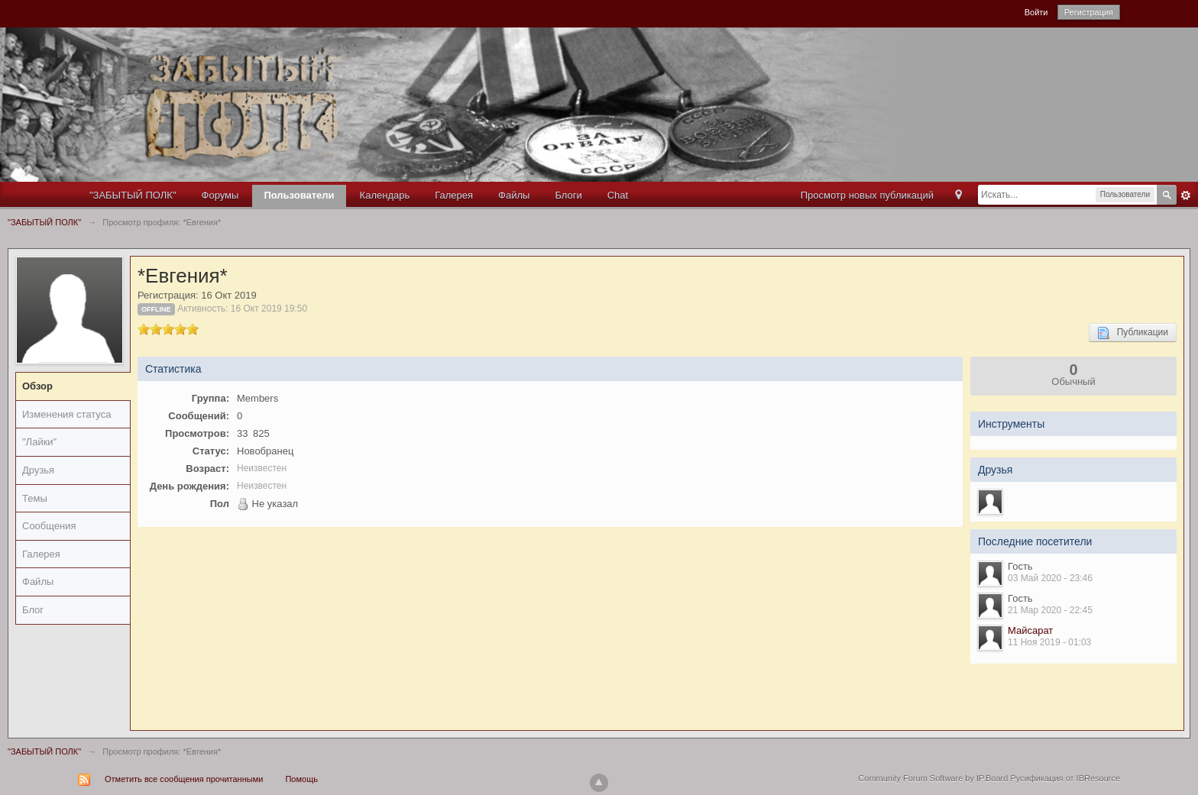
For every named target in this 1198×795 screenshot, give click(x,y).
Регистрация (1088, 12)
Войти (1036, 12)
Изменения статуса (66, 414)
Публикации (1132, 333)
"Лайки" (39, 442)
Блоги (568, 195)
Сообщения (49, 526)
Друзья (38, 470)
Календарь (385, 195)
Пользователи (299, 195)
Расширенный (1186, 195)
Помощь (301, 779)
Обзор (37, 386)
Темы (34, 498)
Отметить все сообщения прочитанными (184, 779)
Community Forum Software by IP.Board (933, 778)
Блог (33, 610)
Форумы (220, 195)
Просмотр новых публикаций (867, 195)
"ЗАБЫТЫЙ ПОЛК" (132, 195)
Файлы (513, 195)
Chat (617, 195)
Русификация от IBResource (1064, 778)
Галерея (454, 195)
